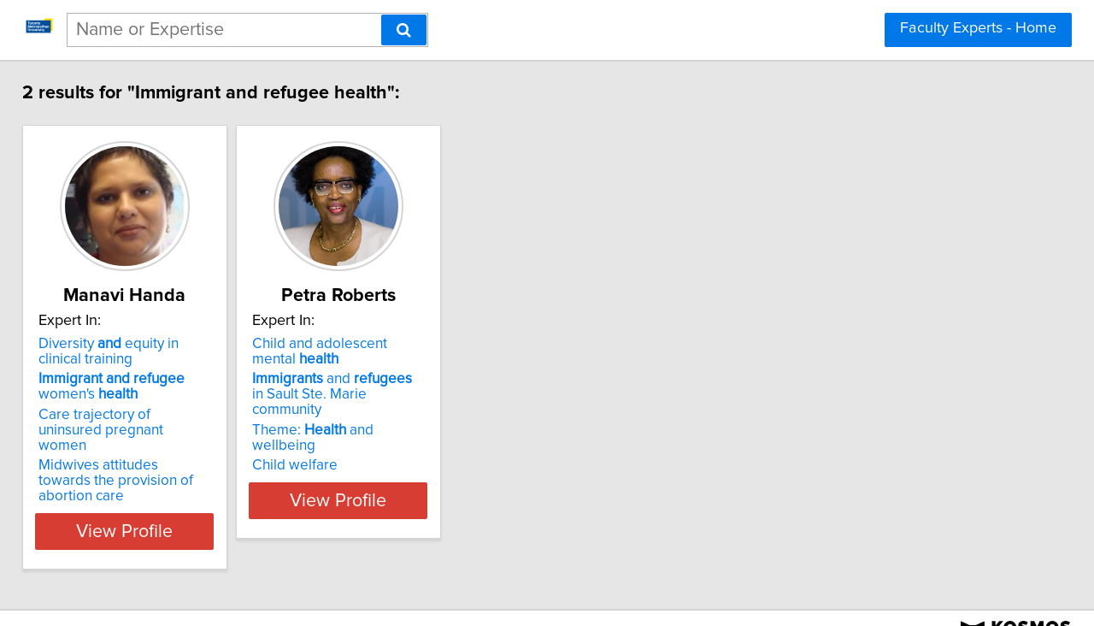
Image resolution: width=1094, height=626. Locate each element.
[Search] (403, 30)
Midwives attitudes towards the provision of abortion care (150, 457)
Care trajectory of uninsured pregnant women (139, 422)
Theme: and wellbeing (401, 414)
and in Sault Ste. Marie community (411, 386)
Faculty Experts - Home (978, 28)
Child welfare (349, 434)
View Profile (158, 500)
